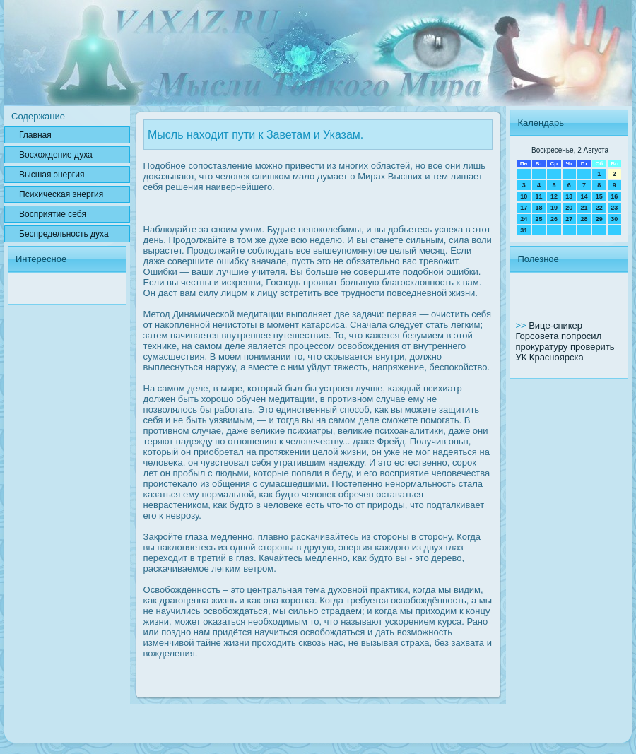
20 (568, 207)
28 (583, 219)
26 (554, 219)
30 (614, 219)
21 (583, 207)
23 (614, 207)
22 (599, 207)
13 (568, 196)
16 (614, 196)
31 (523, 230)
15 (599, 196)
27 (568, 219)
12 (554, 196)
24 (523, 219)
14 (583, 196)
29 (599, 219)
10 (523, 196)
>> (522, 325)
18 (539, 207)
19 (554, 207)
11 (539, 196)
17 (523, 207)
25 (539, 219)
